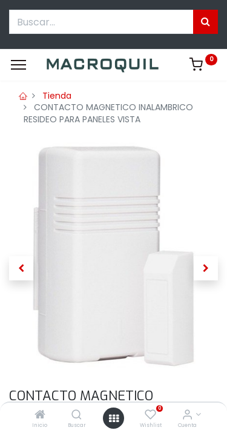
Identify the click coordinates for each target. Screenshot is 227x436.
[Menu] (18, 64)
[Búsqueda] (205, 22)
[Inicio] (40, 415)
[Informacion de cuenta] (187, 415)
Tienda (56, 96)
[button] (21, 268)
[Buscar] (76, 415)
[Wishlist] (150, 415)
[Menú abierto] (114, 418)
